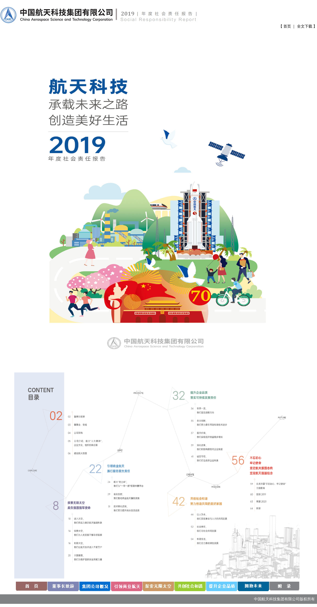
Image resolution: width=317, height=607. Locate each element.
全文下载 (304, 26)
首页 (287, 26)
